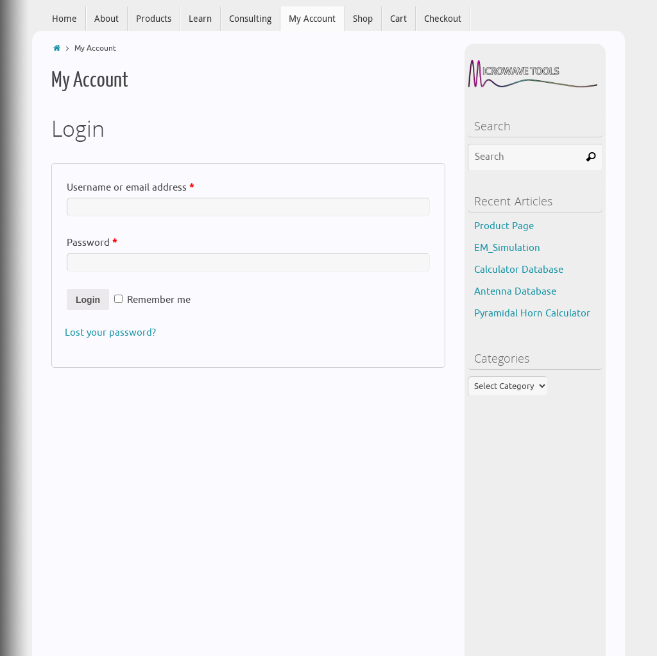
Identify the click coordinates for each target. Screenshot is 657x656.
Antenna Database (515, 292)
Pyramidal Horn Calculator (532, 313)
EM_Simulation (507, 248)
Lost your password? (110, 333)
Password (92, 243)
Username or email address (130, 188)
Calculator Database (518, 270)
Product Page (504, 226)
